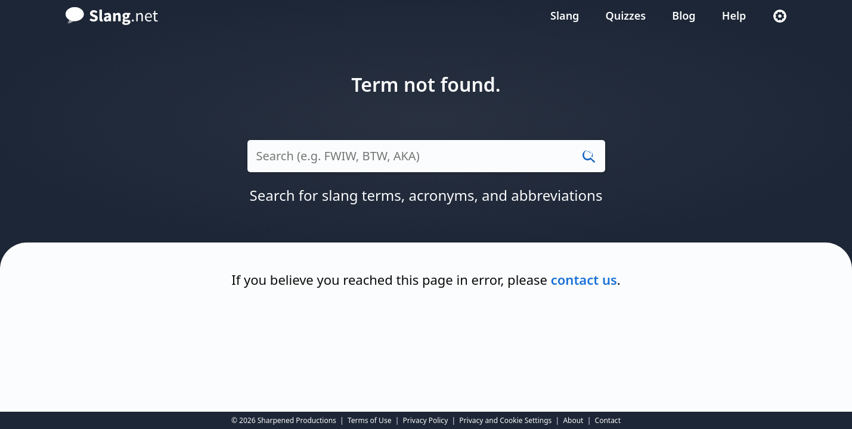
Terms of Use (369, 420)
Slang (564, 15)
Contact (608, 420)
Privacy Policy (425, 420)
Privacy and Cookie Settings (505, 420)
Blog (683, 15)
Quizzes (626, 15)
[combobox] (426, 162)
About (573, 420)
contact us (584, 279)
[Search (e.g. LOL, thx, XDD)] (426, 156)
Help (734, 15)
